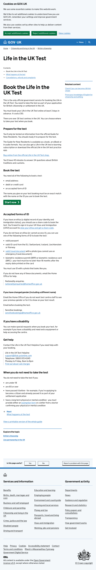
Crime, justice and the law (15, 520)
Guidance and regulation (76, 500)
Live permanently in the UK (14, 440)
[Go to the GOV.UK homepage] (12, 42)
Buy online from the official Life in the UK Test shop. (26, 155)
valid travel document (15, 251)
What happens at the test (15, 74)
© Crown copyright (84, 563)
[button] (12, 202)
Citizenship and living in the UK (23, 48)
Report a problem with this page (76, 463)
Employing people (42, 495)
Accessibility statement (39, 546)
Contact (55, 546)
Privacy (13, 546)
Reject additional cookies (44, 33)
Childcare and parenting (14, 508)
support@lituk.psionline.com (18, 355)
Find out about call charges (17, 364)
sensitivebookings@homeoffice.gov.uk (22, 313)
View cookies (64, 33)
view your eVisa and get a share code (37, 228)
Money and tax (41, 510)
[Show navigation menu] (80, 42)
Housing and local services (46, 505)
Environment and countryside (47, 500)
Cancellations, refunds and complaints (21, 77)
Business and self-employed (16, 503)
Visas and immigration (44, 523)
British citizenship (44, 48)
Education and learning (44, 490)
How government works (76, 523)
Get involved (70, 528)
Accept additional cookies (16, 33)
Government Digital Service (15, 552)
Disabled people (10, 525)
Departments (71, 490)
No (45, 463)
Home (5, 48)
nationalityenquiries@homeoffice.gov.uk (23, 284)
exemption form (28, 402)
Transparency (71, 518)
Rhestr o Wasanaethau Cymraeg (39, 549)
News (67, 495)
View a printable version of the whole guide (22, 421)
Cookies (22, 546)
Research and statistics (76, 505)
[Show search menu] (89, 42)
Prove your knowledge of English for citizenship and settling (79, 96)
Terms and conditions (13, 549)
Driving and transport (13, 530)
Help (5, 546)
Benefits (7, 490)
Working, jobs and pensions (46, 528)
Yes (32, 463)
